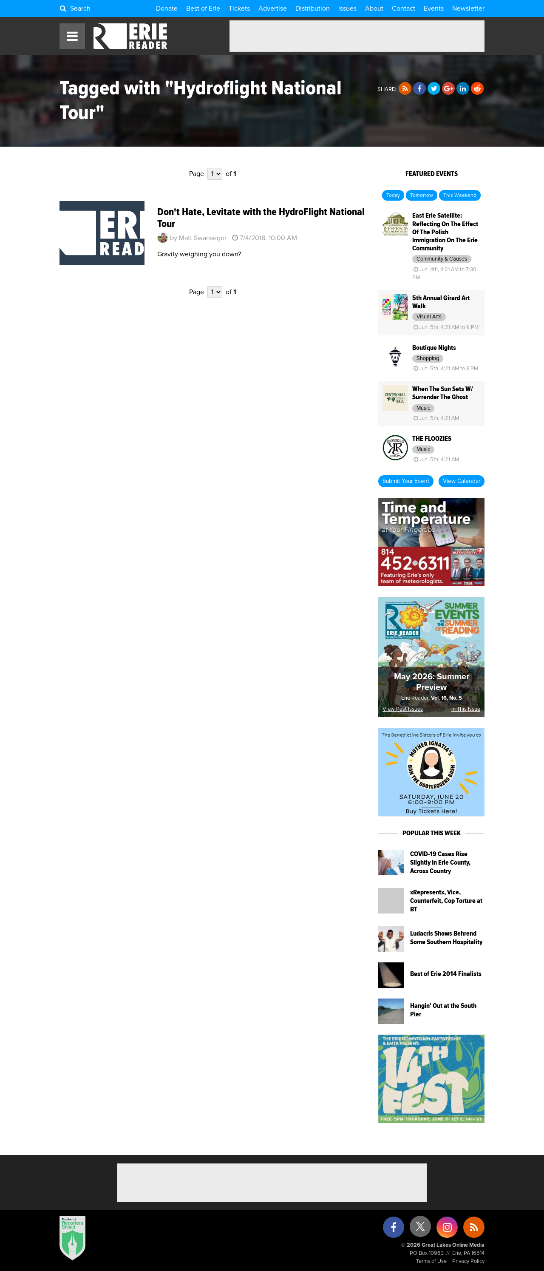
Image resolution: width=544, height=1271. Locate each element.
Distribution (312, 8)
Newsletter (468, 8)
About (374, 8)
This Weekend (459, 195)
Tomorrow (421, 195)
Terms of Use (431, 1261)
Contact (403, 8)
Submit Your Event (405, 481)
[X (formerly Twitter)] (420, 1229)
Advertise (272, 8)
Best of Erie (203, 8)
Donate (167, 8)
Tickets (239, 8)
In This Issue (465, 709)
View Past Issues (402, 709)
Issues (347, 8)
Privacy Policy (468, 1261)
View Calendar (461, 481)
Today (393, 195)
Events (434, 8)
